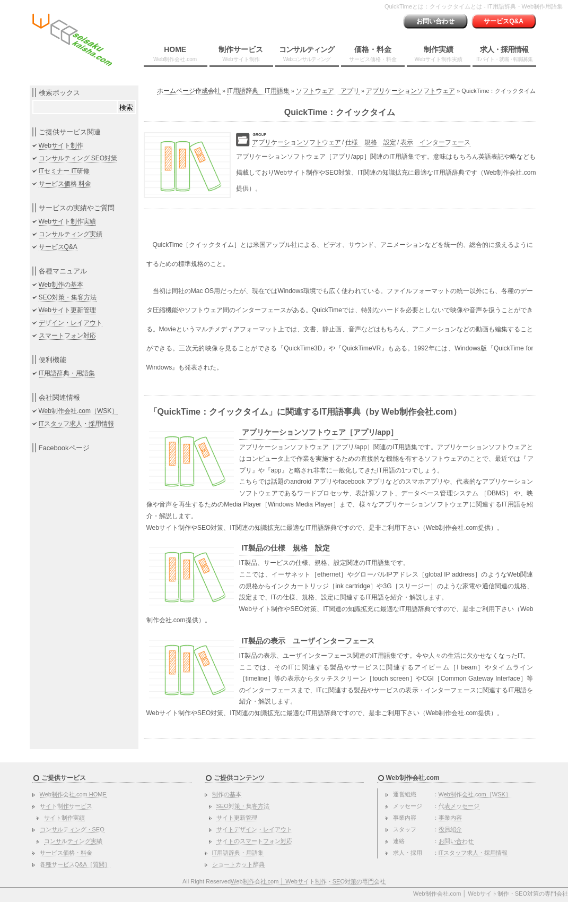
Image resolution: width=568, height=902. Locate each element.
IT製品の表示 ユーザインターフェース (308, 641)
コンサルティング (306, 53)
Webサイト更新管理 (67, 310)
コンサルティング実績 (70, 234)
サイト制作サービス (66, 806)
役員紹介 (450, 829)
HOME (175, 53)
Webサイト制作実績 (67, 221)
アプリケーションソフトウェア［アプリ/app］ (320, 432)
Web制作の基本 (61, 284)
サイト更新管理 (236, 817)
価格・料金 (373, 53)
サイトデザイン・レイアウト (254, 829)
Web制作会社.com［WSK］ (78, 411)
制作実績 (438, 53)
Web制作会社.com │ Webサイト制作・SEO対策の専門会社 (308, 881)
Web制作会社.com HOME (73, 794)
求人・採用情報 (504, 53)
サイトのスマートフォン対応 (254, 841)
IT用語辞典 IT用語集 (258, 91)
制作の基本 (226, 794)
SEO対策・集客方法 (68, 297)
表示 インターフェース (435, 142)
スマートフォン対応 (67, 335)
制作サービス (241, 53)
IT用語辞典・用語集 (67, 373)
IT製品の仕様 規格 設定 (286, 548)
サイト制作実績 (64, 817)
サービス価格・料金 (66, 852)
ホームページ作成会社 (189, 91)
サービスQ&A (503, 21)
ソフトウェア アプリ (328, 91)
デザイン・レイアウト (70, 323)
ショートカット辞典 (238, 864)
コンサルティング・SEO (72, 829)
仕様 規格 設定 (370, 142)
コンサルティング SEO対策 (78, 158)
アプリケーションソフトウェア (410, 91)
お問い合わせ (435, 21)
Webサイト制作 (61, 145)
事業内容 (450, 817)
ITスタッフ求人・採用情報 (77, 423)
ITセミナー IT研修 (64, 171)
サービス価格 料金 (65, 183)
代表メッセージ (459, 806)
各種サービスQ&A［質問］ (75, 864)
